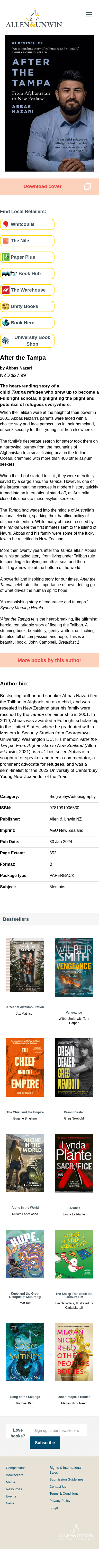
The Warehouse (28, 290)
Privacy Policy (60, 1501)
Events (11, 1496)
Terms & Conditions (64, 1493)
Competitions (15, 1468)
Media (10, 1482)
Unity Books (24, 306)
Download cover (42, 186)
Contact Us (58, 1486)
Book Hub (30, 273)
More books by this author (50, 660)
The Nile (20, 240)
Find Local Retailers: (23, 211)
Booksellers (14, 1475)
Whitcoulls (22, 224)
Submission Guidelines (67, 1479)
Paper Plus (23, 257)
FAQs (54, 1508)
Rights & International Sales (66, 1470)
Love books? (18, 1433)
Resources (14, 1489)
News (10, 1503)
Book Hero (22, 322)
